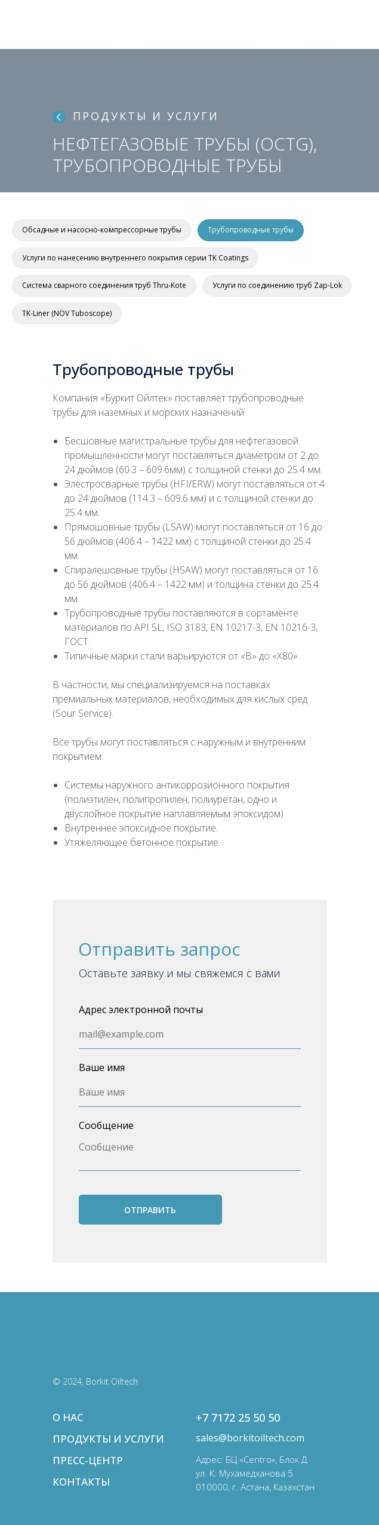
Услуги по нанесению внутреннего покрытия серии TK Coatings (135, 258)
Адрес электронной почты (141, 1009)
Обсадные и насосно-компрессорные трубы (101, 230)
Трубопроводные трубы (251, 230)
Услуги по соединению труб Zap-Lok (277, 285)
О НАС (68, 1417)
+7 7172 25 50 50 (238, 1417)
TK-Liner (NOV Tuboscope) (67, 313)
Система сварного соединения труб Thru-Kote (104, 285)
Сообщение (106, 1125)
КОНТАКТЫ (81, 1482)
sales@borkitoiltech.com (250, 1437)
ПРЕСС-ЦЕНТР (88, 1460)
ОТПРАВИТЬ (150, 1210)
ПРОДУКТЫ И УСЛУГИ (146, 116)
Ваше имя (102, 1067)
